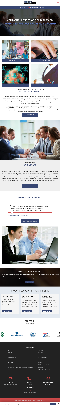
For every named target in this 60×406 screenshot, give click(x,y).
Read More (30, 186)
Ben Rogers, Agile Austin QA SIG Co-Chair (18, 215)
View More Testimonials (30, 221)
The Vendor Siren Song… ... (27, 297)
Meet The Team (45, 85)
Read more (7, 311)
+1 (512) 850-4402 (22, 7)
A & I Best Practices (44, 60)
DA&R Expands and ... (8, 296)
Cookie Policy (45, 404)
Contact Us (30, 388)
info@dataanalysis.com (37, 7)
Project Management (15, 60)
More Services (30, 114)
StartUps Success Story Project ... (48, 297)
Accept (52, 404)
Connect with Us (15, 85)
